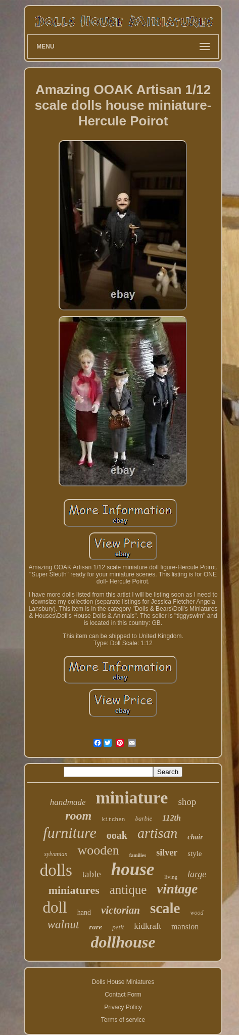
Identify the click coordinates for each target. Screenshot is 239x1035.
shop (187, 801)
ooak (117, 835)
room (78, 815)
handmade (68, 802)
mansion (185, 926)
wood (197, 912)
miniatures (74, 890)
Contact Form (123, 994)
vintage (177, 888)
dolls (56, 870)
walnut (63, 924)
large (196, 874)
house (133, 869)
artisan (157, 833)
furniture (70, 832)
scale (165, 908)
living (170, 877)
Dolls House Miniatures (123, 981)
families (137, 855)
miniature (131, 797)
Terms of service (123, 1019)
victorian (120, 910)
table (91, 874)
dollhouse (122, 942)
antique (128, 889)
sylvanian (55, 854)
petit (118, 927)
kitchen (113, 820)
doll (54, 907)
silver (166, 852)
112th (171, 818)
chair (195, 837)
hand (84, 912)
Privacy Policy (123, 1007)
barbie (143, 818)
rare (95, 927)
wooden (98, 850)
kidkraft (147, 926)
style (194, 853)
